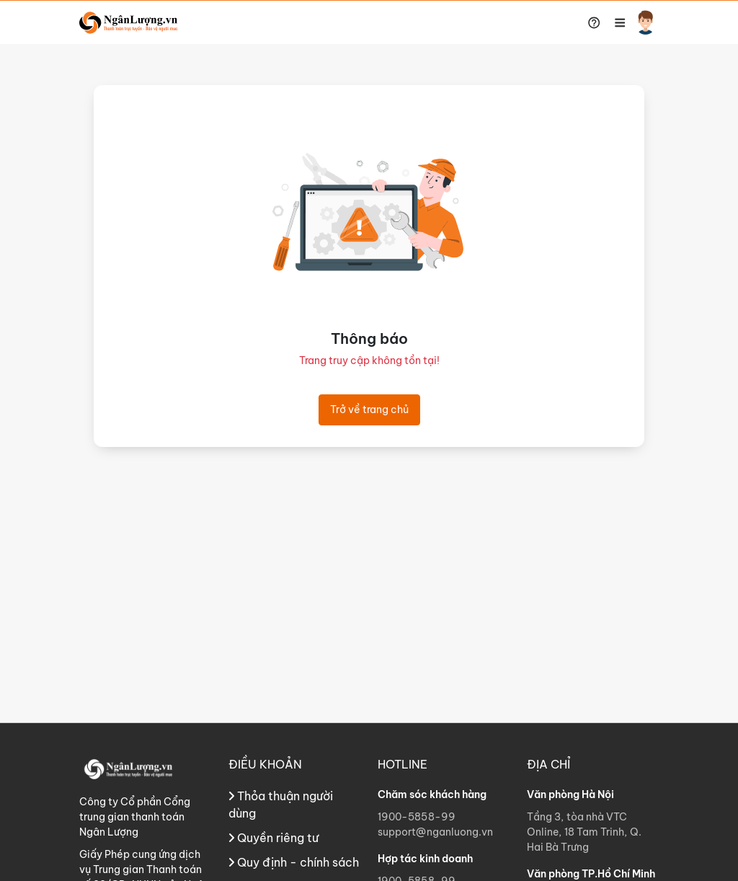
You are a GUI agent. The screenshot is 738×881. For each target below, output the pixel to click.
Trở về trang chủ (369, 409)
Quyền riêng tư (273, 838)
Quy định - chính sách (293, 862)
